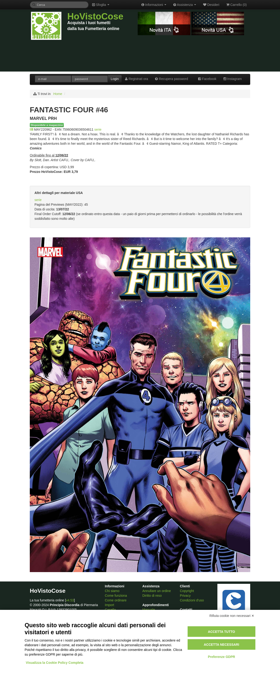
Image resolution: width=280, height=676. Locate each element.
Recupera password (171, 79)
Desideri (211, 5)
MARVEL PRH (43, 118)
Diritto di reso (152, 595)
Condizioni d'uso (192, 600)
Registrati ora (136, 79)
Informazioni (153, 5)
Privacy (185, 595)
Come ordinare (116, 600)
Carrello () (236, 5)
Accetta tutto (221, 632)
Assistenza (184, 5)
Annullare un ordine (156, 591)
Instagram (232, 79)
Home (57, 94)
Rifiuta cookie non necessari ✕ (231, 616)
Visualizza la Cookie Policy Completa (54, 663)
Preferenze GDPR (221, 657)
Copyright (187, 591)
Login (115, 79)
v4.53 (70, 600)
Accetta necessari (221, 644)
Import (109, 605)
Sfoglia (100, 5)
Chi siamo (112, 591)
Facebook (207, 79)
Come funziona (116, 595)
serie (97, 129)
